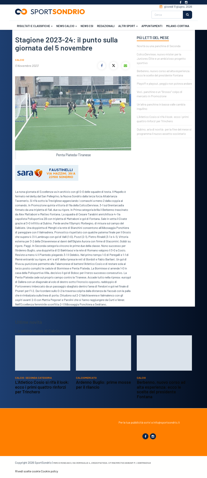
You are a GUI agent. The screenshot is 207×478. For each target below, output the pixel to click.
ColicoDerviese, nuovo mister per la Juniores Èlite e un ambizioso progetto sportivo (161, 58)
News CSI (87, 26)
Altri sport (128, 26)
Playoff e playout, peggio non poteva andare (164, 83)
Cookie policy (49, 471)
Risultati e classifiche (35, 26)
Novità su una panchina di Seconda (158, 46)
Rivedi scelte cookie (27, 471)
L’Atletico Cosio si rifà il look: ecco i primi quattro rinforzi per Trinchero (42, 391)
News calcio (66, 26)
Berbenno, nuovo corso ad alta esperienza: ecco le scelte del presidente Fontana (161, 393)
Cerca (187, 15)
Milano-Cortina (177, 26)
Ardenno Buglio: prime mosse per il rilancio (103, 389)
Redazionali (106, 26)
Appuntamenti (151, 26)
